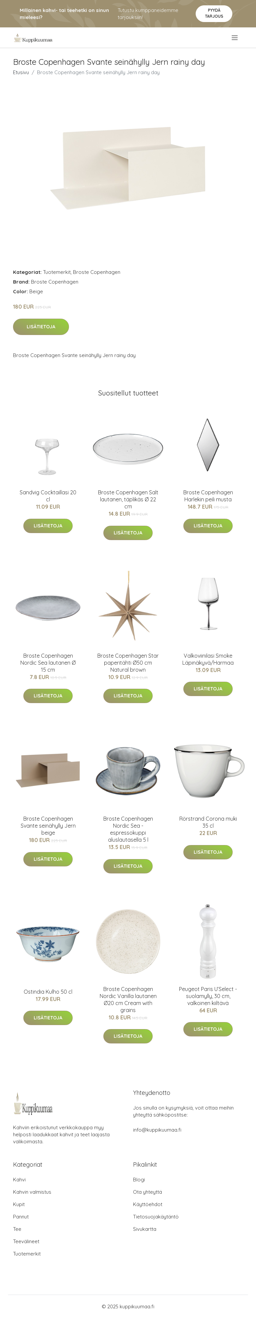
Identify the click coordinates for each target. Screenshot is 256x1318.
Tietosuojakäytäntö (156, 1216)
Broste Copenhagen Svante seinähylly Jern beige (48, 825)
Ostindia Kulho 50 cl (48, 991)
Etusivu (21, 72)
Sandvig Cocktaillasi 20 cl (48, 496)
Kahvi (19, 1179)
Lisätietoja (41, 327)
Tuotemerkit (57, 272)
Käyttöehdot (147, 1204)
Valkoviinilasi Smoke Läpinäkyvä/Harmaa (208, 659)
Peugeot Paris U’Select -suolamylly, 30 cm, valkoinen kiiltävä (208, 996)
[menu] (235, 38)
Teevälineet (26, 1241)
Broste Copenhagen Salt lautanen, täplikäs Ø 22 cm (128, 499)
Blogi (139, 1179)
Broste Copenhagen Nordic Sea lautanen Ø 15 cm (48, 662)
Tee (17, 1229)
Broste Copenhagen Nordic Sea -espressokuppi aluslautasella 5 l (128, 829)
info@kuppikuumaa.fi (157, 1130)
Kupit (19, 1204)
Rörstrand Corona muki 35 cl (208, 822)
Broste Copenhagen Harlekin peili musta (208, 496)
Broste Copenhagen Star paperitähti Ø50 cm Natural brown (128, 662)
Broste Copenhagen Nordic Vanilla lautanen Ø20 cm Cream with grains (128, 999)
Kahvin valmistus (32, 1192)
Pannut (21, 1216)
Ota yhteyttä (147, 1192)
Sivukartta (144, 1229)
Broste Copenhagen (96, 272)
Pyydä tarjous (214, 13)
